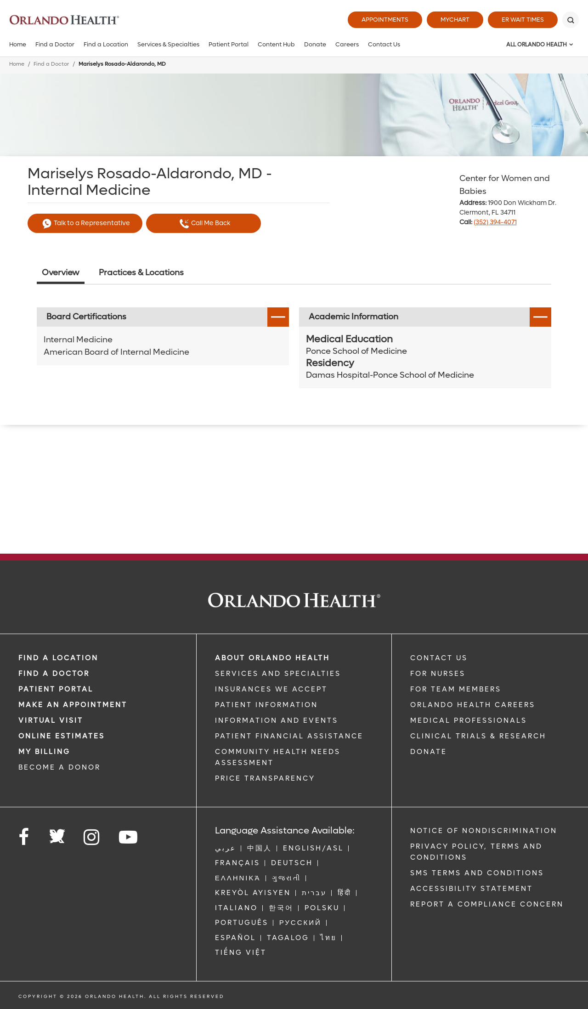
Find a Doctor (54, 44)
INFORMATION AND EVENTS (276, 720)
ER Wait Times (523, 19)
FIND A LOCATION (58, 658)
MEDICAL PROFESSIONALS (468, 720)
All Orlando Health (536, 44)
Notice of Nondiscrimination (483, 830)
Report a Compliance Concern (487, 904)
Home (17, 44)
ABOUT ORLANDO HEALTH (272, 658)
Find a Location (106, 44)
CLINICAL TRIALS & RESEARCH (478, 736)
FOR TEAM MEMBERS (455, 689)
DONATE (428, 751)
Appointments (385, 19)
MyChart (455, 19)
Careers (347, 44)
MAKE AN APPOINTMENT (72, 704)
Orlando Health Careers (472, 704)
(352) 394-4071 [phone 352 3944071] (495, 222)
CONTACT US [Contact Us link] (439, 658)
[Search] (570, 19)
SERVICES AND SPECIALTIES (278, 673)
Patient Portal (229, 44)
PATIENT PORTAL (55, 689)
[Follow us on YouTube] (129, 837)
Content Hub (276, 44)
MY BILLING (44, 751)
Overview (60, 272)
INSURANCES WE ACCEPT (271, 689)
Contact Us (384, 44)
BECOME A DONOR (59, 767)
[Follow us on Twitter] (57, 833)
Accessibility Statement (471, 888)
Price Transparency (265, 778)
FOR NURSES (437, 673)
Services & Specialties (168, 44)
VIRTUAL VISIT (50, 720)
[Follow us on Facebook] (24, 837)
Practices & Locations (141, 272)
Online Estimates (61, 736)
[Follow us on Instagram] (92, 837)
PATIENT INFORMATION (266, 704)
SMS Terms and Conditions (477, 873)
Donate (315, 44)
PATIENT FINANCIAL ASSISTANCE (289, 736)
